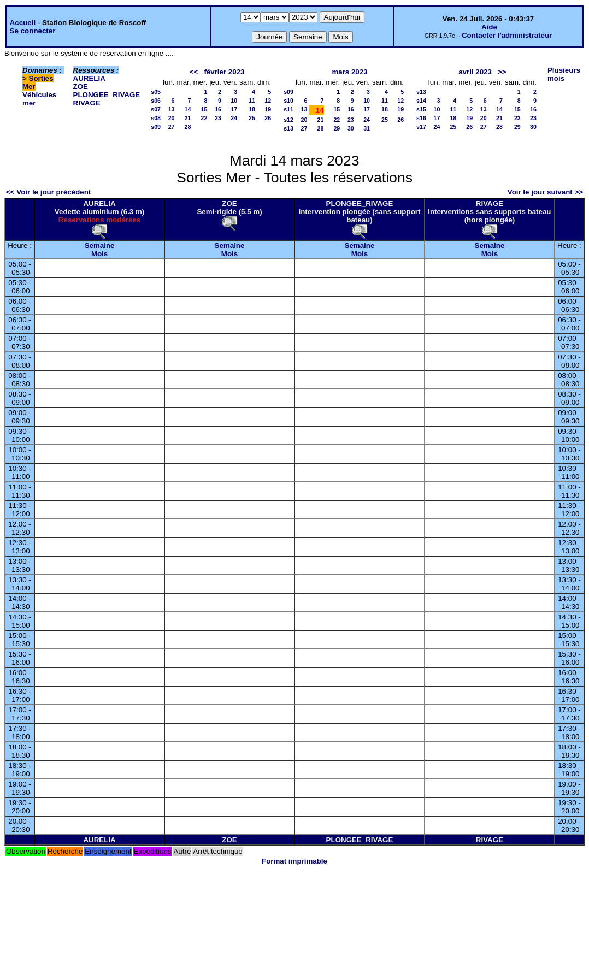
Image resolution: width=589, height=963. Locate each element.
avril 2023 (475, 72)
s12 (288, 119)
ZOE (80, 86)
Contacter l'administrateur (507, 35)
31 (366, 128)
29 (336, 128)
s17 (421, 126)
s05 (156, 91)
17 (234, 109)
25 (252, 118)
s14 (421, 100)
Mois (99, 254)
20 (171, 118)
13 (171, 109)
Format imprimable (294, 861)
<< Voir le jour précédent (48, 192)
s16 (421, 118)
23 (218, 118)
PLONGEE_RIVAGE (106, 95)
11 (252, 100)
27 (171, 126)
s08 (156, 118)
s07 (156, 109)
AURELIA (89, 78)
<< (194, 72)
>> (502, 72)
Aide (489, 27)
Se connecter (33, 31)
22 (204, 118)
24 (234, 118)
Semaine (100, 245)
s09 (156, 126)
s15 (421, 109)
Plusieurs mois (563, 74)
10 (234, 100)
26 (267, 118)
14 (188, 109)
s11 (288, 109)
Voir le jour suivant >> (545, 192)
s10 (288, 100)
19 (267, 109)
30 (350, 128)
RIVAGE (87, 103)
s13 (288, 128)
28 (188, 126)
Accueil (23, 23)
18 (252, 109)
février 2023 (224, 72)
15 (204, 109)
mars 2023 (349, 72)
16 (218, 109)
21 (188, 118)
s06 (156, 100)
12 (267, 100)
